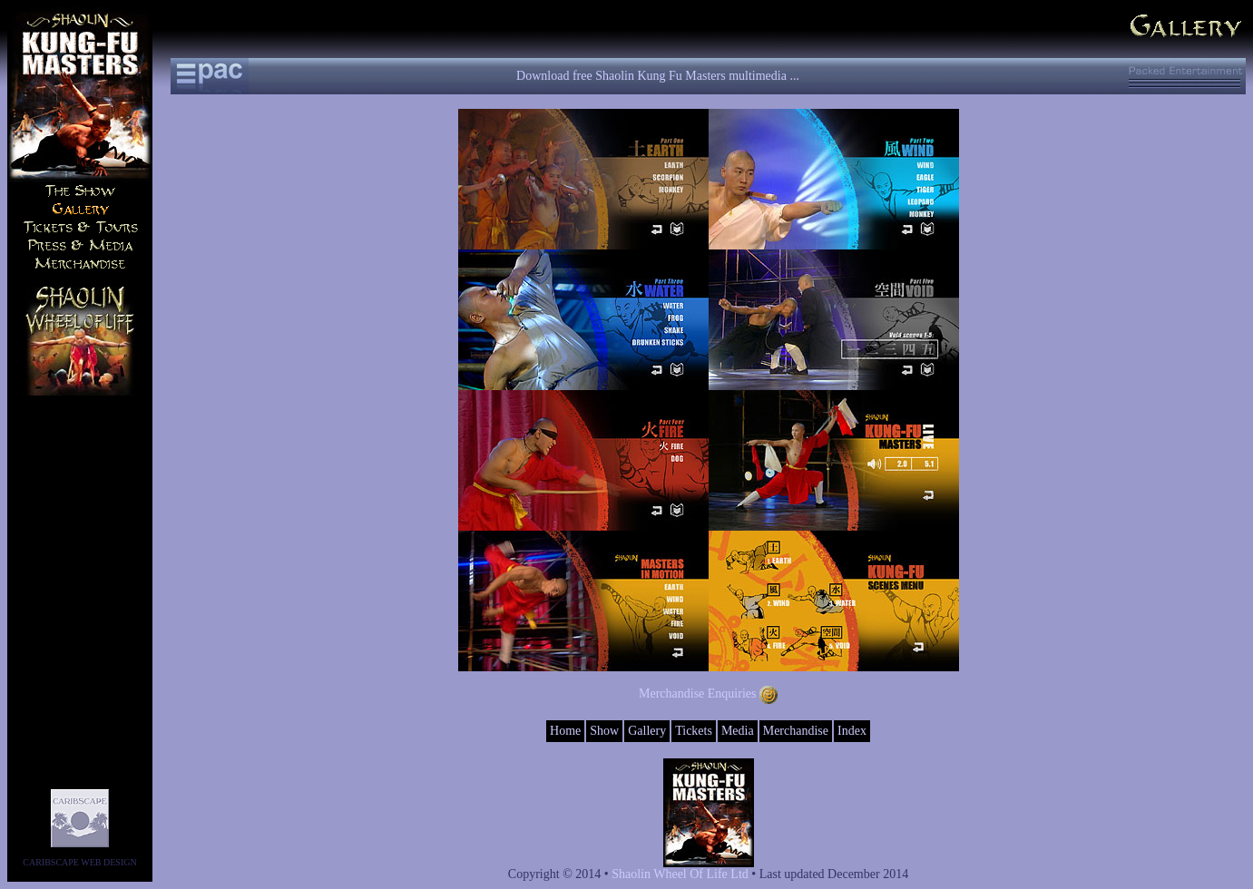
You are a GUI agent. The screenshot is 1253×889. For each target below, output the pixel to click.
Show (604, 731)
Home (565, 731)
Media (737, 731)
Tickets (693, 731)
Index (851, 731)
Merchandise (795, 731)
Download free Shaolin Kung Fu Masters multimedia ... (657, 76)
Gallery (647, 731)
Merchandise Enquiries (708, 693)
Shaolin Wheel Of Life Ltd (680, 874)
